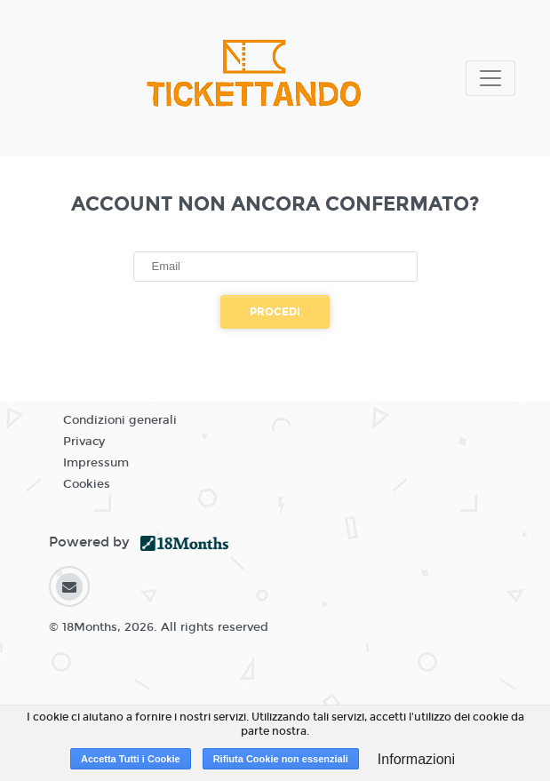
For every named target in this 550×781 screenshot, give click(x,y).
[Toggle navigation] (490, 78)
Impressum (96, 463)
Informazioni (416, 759)
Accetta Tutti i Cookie (130, 758)
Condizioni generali (120, 420)
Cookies (86, 484)
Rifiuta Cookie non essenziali (280, 758)
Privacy (84, 441)
